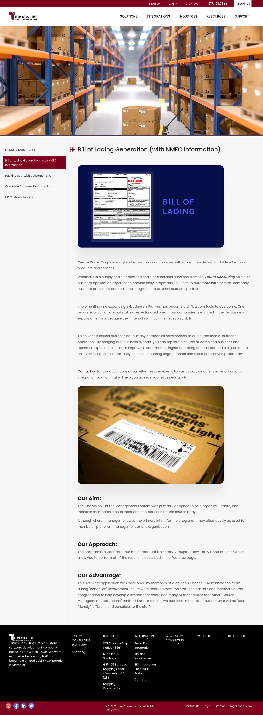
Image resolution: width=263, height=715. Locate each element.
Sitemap (220, 706)
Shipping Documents (20, 150)
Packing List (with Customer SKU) (29, 176)
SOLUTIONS (129, 16)
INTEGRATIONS (158, 16)
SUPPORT (242, 16)
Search (154, 3)
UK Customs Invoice (19, 197)
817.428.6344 (218, 3)
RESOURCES (216, 16)
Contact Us (192, 706)
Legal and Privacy (241, 706)
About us (243, 3)
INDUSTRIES (188, 16)
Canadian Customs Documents (27, 186)
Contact (193, 3)
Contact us (87, 371)
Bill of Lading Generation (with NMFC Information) (31, 162)
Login (173, 3)
